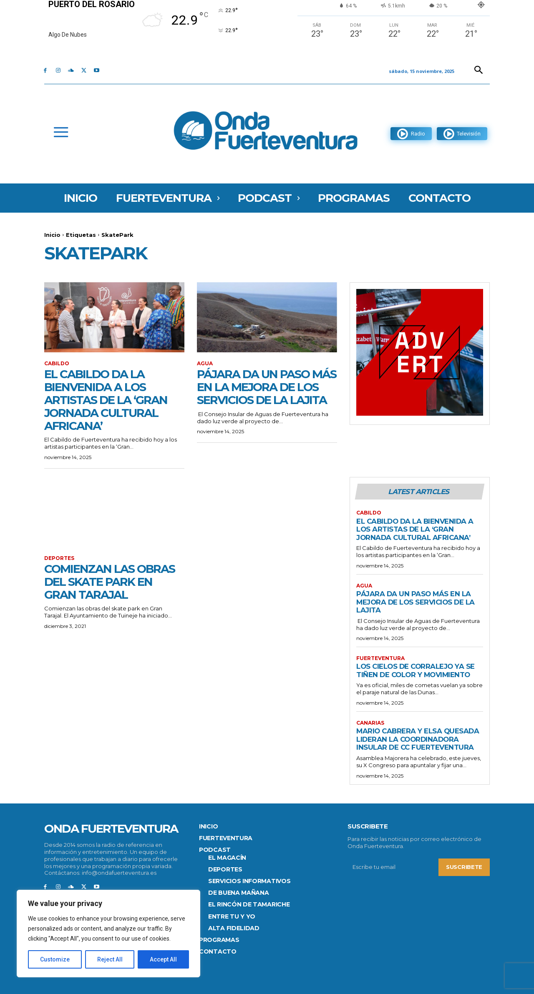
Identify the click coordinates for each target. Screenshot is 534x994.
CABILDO (56, 363)
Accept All (163, 959)
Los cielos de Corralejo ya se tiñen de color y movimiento (417, 670)
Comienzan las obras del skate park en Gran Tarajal (110, 582)
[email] (393, 867)
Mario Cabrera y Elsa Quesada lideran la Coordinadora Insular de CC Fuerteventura (418, 739)
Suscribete (464, 867)
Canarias (370, 723)
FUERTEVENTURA (380, 658)
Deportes (59, 558)
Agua (205, 363)
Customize (55, 959)
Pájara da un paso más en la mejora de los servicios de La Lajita (260, 393)
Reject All (110, 959)
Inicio (52, 234)
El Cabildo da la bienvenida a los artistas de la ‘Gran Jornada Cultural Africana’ (106, 399)
